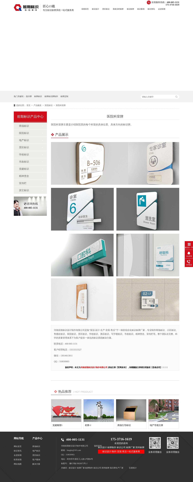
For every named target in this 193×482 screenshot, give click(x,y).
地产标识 (24, 140)
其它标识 (24, 190)
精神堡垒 (24, 176)
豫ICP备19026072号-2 (78, 463)
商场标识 (24, 126)
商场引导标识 (124, 425)
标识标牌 (130, 9)
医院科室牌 (61, 105)
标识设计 (95, 9)
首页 (28, 105)
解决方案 (36, 464)
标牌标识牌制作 (51, 96)
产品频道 (38, 105)
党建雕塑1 (57, 425)
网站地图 (18, 464)
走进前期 (161, 9)
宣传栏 (22, 183)
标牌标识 (38, 96)
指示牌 (29, 96)
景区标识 (105, 9)
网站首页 (18, 446)
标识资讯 (151, 9)
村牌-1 (88, 425)
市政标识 (24, 161)
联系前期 (18, 460)
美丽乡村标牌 (118, 9)
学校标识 (24, 154)
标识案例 (140, 9)
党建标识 (24, 169)
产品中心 (37, 438)
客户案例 (36, 460)
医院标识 (49, 105)
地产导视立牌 (156, 425)
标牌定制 (64, 96)
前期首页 (85, 9)
